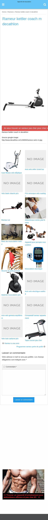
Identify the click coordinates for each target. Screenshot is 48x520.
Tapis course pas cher (33, 340)
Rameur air (5, 220)
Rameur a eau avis (12, 343)
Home (4, 12)
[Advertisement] (24, 54)
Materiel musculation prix (11, 295)
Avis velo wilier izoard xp (34, 169)
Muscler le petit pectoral (10, 271)
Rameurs (11, 12)
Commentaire (11, 367)
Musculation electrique (33, 269)
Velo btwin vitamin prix (10, 193)
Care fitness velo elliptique (11, 173)
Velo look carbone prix (10, 338)
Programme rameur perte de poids (30, 347)
